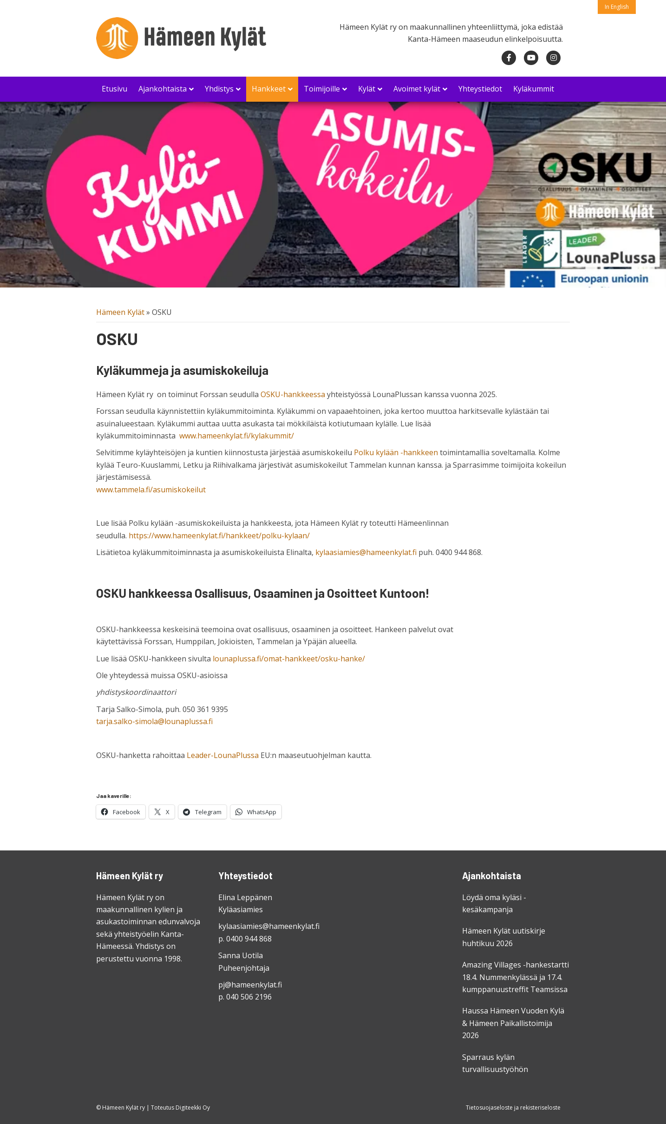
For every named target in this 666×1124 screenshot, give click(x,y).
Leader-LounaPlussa (223, 755)
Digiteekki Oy (193, 1107)
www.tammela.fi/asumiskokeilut (151, 489)
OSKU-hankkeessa (293, 394)
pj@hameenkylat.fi (250, 985)
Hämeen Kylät (120, 312)
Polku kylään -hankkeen (396, 452)
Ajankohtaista (162, 89)
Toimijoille (322, 89)
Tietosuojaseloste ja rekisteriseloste (513, 1107)
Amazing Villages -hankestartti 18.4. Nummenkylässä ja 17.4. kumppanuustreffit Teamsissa (515, 977)
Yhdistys (219, 89)
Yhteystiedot (480, 89)
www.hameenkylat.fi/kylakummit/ (236, 436)
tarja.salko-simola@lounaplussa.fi (154, 721)
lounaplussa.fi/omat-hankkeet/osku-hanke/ (289, 658)
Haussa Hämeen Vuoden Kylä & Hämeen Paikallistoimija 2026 (513, 1023)
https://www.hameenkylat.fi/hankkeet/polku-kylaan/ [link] (219, 535)
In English (617, 7)
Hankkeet (269, 89)
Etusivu (114, 89)
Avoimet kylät (416, 89)
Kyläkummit (533, 89)
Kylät (366, 89)
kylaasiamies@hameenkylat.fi (366, 552)
